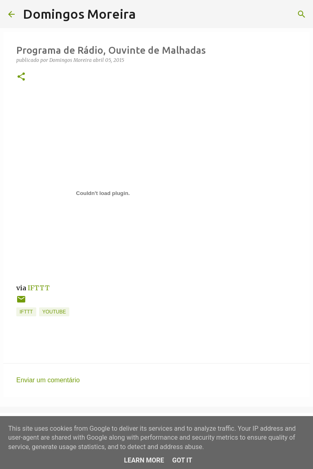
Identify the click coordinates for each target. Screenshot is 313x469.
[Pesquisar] (147, 14)
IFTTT (39, 288)
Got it (182, 460)
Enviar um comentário (48, 380)
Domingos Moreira (79, 14)
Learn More (144, 460)
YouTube (54, 312)
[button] (21, 77)
